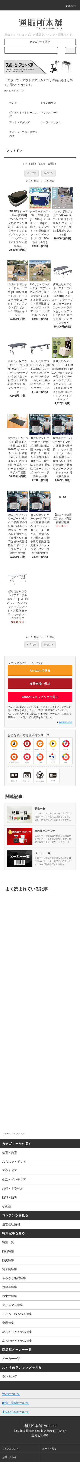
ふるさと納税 (40, 776)
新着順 (52, 163)
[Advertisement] (40, 1064)
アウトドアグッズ (19, 122)
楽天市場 (27, 745)
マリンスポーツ (49, 112)
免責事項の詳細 (65, 722)
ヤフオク (53, 745)
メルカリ (40, 758)
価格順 (41, 163)
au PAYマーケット (14, 758)
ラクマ (53, 758)
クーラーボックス (51, 122)
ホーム (7, 91)
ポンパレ (66, 745)
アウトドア (19, 91)
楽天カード (14, 776)
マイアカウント (10, 1448)
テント (13, 102)
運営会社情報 (11, 1224)
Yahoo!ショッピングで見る (40, 697)
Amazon (14, 745)
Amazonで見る (40, 670)
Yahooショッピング (40, 745)
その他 (53, 776)
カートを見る (49, 1448)
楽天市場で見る (40, 683)
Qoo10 (27, 758)
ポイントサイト (27, 776)
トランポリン (48, 102)
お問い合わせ (9, 1457)
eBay (66, 758)
